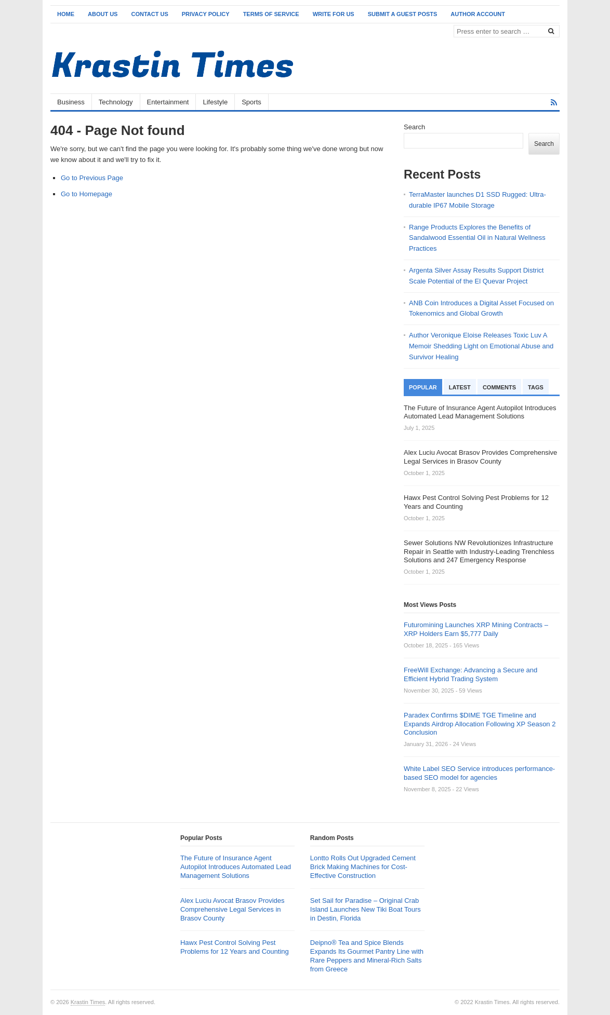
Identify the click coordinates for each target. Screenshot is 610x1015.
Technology (116, 102)
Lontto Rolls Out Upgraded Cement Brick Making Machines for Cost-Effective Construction (363, 866)
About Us (102, 14)
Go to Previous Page (92, 178)
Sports (251, 102)
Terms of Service (271, 14)
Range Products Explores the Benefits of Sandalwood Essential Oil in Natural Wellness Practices (477, 238)
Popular (423, 387)
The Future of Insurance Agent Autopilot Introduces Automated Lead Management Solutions (235, 866)
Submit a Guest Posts (402, 14)
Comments (499, 387)
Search (414, 127)
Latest (460, 387)
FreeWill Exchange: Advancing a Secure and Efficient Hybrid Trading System (470, 674)
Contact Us (149, 14)
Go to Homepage (86, 194)
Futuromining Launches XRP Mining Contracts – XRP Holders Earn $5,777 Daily (476, 629)
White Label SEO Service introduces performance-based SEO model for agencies (479, 773)
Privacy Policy (206, 14)
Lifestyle (215, 102)
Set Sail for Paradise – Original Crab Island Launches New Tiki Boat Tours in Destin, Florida (365, 909)
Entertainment (168, 102)
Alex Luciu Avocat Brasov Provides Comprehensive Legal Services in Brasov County (232, 909)
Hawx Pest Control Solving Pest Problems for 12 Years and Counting (234, 947)
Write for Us (333, 14)
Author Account (477, 14)
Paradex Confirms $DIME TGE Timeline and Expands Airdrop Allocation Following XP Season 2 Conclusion (479, 724)
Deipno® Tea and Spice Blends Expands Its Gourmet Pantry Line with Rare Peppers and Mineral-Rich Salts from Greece (366, 956)
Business (71, 102)
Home (65, 14)
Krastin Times (88, 1002)
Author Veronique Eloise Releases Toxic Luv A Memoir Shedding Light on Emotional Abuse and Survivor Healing (481, 346)
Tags (535, 387)
